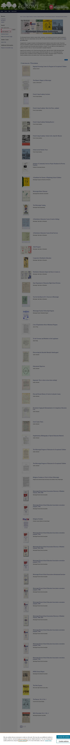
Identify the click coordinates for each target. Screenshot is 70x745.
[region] (35, 739)
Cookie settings (22, 740)
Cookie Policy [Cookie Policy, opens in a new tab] (48, 740)
